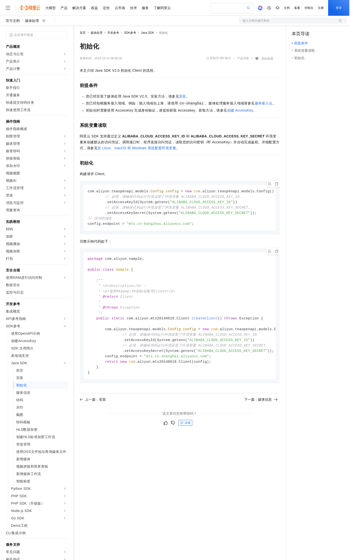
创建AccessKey (240, 110)
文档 (287, 8)
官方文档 (13, 21)
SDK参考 (130, 32)
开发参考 (113, 32)
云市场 (120, 8)
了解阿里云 (162, 8)
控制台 (309, 8)
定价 (106, 8)
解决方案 (79, 8)
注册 (321, 8)
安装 (182, 96)
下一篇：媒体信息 (261, 407)
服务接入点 (264, 103)
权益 (94, 8)
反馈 (185, 430)
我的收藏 (267, 58)
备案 (297, 8)
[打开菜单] (8, 8)
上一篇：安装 (93, 407)
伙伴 (133, 8)
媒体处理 (32, 21)
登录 (339, 8)
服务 (145, 8)
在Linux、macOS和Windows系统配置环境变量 (136, 148)
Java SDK (147, 32)
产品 (64, 8)
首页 (83, 32)
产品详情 (243, 58)
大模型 (50, 8)
